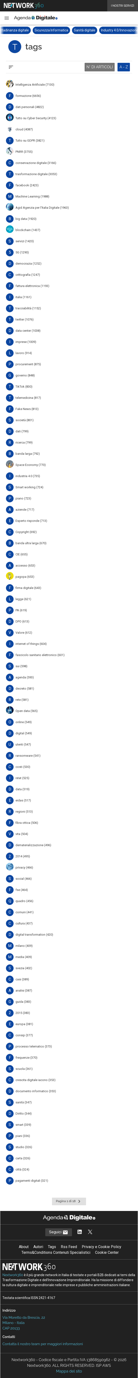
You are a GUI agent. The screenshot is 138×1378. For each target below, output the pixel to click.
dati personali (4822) (29, 107)
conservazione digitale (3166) (35, 163)
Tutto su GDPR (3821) (30, 140)
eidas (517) (23, 800)
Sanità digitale (92, 30)
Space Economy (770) (30, 465)
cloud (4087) (24, 129)
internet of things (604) (31, 644)
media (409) (23, 957)
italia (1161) (23, 297)
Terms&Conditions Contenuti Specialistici (55, 1252)
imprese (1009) (25, 342)
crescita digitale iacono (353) (35, 1080)
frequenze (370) (26, 1057)
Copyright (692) (26, 532)
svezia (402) (23, 968)
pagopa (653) (24, 576)
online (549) (23, 722)
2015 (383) (22, 1013)
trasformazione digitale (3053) (36, 174)
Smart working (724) (29, 487)
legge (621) (23, 599)
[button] (6, 18)
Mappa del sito (69, 1371)
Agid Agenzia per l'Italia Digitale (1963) (42, 207)
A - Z (123, 67)
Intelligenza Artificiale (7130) (34, 84)
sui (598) (21, 666)
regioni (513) (24, 811)
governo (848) (25, 375)
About (24, 1247)
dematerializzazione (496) (33, 845)
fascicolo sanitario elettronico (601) (40, 655)
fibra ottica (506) (26, 823)
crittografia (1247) (27, 275)
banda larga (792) (27, 453)
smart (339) (23, 1124)
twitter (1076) (24, 319)
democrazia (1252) (28, 263)
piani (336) (22, 1136)
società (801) (24, 420)
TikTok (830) (23, 386)
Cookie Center (107, 1252)
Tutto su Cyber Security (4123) (35, 118)
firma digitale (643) (28, 588)
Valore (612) (23, 632)
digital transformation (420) (34, 934)
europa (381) (24, 1024)
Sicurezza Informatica (59, 30)
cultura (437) (24, 923)
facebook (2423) (27, 185)
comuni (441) (24, 912)
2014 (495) (22, 856)
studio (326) (23, 1147)
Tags (52, 1247)
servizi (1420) (24, 241)
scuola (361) (24, 1069)
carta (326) (22, 1158)
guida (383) (23, 1001)
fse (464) (21, 890)
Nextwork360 (12, 1275)
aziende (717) (24, 509)
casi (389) (22, 979)
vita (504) (21, 834)
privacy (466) (24, 867)
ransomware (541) (28, 755)
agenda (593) (24, 677)
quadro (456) (24, 901)
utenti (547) (23, 744)
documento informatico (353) (35, 1091)
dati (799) (22, 431)
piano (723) (23, 498)
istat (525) (22, 778)
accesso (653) (25, 565)
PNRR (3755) (24, 151)
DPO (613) (22, 621)
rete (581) (22, 699)
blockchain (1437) (27, 230)
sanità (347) (23, 1102)
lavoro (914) (23, 353)
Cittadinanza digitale (21, 30)
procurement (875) (28, 364)
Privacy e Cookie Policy (101, 1247)
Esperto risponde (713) (31, 521)
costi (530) (22, 767)
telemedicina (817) (28, 398)
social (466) (23, 878)
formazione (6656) (28, 96)
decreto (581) (24, 688)
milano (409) (24, 946)
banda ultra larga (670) (30, 543)
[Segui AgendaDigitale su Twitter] (90, 1232)
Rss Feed (69, 1247)
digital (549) (23, 733)
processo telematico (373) (33, 1046)
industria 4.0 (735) (27, 476)
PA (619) (21, 610)
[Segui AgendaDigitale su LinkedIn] (79, 1232)
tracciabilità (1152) (28, 308)
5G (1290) (22, 252)
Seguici (58, 1232)
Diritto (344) (23, 1113)
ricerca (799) (24, 442)
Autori (38, 1247)
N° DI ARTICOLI (100, 67)
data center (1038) (28, 330)
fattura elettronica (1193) (32, 286)
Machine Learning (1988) (32, 196)
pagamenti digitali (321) (31, 1180)
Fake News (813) (27, 409)
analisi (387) (23, 990)
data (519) (22, 789)
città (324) (22, 1169)
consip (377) (24, 1035)
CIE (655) (21, 554)
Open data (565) (26, 711)
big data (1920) (25, 219)
